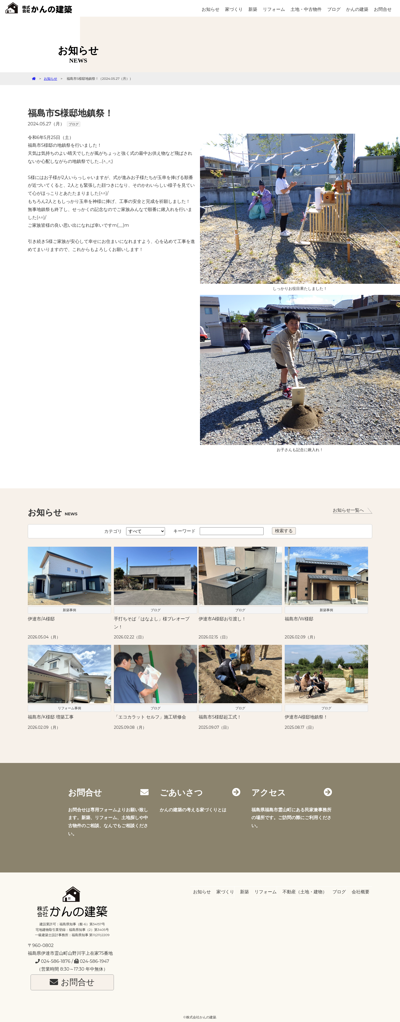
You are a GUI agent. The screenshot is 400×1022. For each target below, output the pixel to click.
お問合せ (383, 9)
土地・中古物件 (306, 9)
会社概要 (360, 891)
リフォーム (274, 9)
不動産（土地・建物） (304, 891)
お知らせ (210, 9)
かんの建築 (357, 9)
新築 (252, 9)
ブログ (334, 9)
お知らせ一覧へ (352, 510)
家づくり (234, 9)
